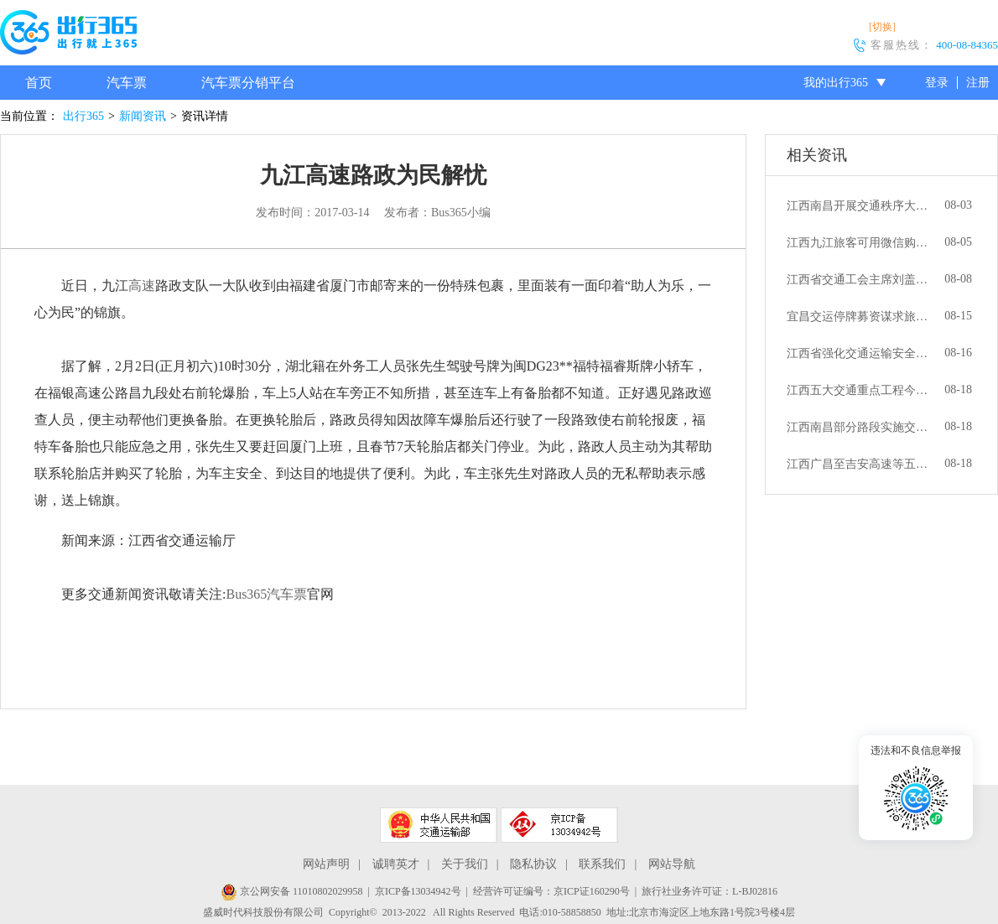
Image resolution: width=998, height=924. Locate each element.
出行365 (83, 116)
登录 (937, 82)
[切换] (882, 27)
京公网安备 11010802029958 (292, 891)
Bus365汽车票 (266, 594)
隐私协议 (533, 864)
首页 (38, 82)
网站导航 (671, 864)
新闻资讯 (142, 116)
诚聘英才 (395, 864)
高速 (141, 285)
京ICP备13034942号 (418, 891)
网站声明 (326, 864)
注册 (978, 82)
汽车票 (127, 82)
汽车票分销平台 (248, 82)
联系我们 (602, 864)
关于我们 (464, 864)
